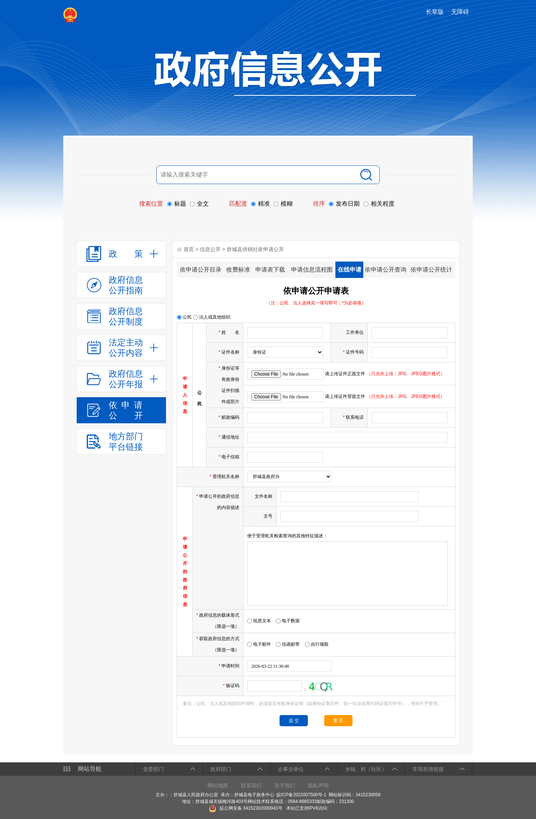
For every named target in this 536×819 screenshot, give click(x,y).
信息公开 (210, 249)
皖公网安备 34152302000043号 (245, 808)
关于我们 (284, 785)
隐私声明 (318, 785)
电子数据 (288, 620)
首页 (189, 249)
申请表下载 (270, 269)
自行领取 (317, 644)
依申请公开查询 (385, 269)
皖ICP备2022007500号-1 (301, 794)
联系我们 (251, 785)
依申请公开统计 (431, 269)
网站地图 (217, 785)
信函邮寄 (288, 644)
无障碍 (460, 12)
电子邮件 (259, 644)
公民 (184, 317)
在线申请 (349, 269)
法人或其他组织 (211, 317)
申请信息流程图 (312, 269)
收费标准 (238, 269)
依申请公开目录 (200, 269)
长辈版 (435, 12)
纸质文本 (259, 620)
